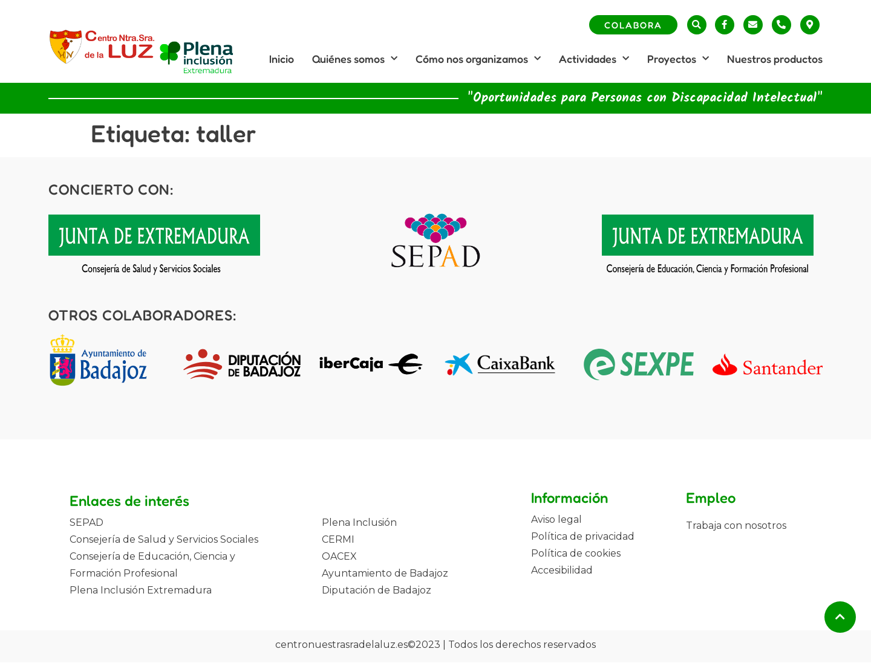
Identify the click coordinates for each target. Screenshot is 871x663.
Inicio (281, 58)
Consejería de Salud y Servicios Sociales (164, 539)
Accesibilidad (562, 570)
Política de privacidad (582, 536)
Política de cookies (576, 553)
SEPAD (86, 522)
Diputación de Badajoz (376, 590)
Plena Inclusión (359, 522)
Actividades (594, 59)
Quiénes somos (354, 59)
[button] (696, 24)
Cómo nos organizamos (478, 59)
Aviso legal (556, 519)
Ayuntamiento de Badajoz (385, 573)
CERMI (338, 539)
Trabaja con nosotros (736, 525)
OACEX (339, 556)
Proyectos (678, 59)
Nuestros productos (775, 58)
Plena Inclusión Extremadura (141, 590)
